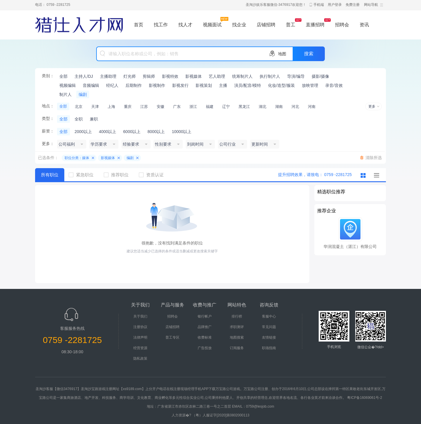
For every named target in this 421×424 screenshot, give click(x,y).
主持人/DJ (84, 76)
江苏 (144, 106)
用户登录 (335, 5)
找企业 (239, 24)
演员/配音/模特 (247, 85)
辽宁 (226, 106)
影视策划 (204, 85)
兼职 (94, 119)
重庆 (128, 106)
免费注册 (353, 5)
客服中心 (269, 316)
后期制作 (133, 85)
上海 (111, 106)
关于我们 (140, 316)
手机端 (318, 5)
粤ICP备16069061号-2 (364, 398)
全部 (63, 76)
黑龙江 (244, 106)
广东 (177, 106)
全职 (79, 119)
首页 (138, 24)
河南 (311, 106)
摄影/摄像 (320, 76)
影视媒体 (193, 76)
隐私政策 (140, 358)
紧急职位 (83, 174)
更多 (371, 106)
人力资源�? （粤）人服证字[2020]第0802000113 (210, 415)
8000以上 (156, 131)
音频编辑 (91, 85)
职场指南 (269, 348)
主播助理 (108, 76)
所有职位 (49, 174)
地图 (282, 53)
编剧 (83, 94)
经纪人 (112, 85)
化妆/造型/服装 (281, 85)
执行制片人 (270, 76)
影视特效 (170, 76)
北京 (78, 106)
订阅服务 (237, 348)
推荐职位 (118, 174)
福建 (209, 106)
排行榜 (237, 316)
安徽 (160, 106)
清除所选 (373, 157)
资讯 (364, 24)
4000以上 (107, 131)
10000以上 (181, 131)
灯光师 (129, 76)
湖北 (262, 106)
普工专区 (172, 337)
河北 (295, 106)
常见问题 (269, 327)
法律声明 (140, 337)
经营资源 (140, 348)
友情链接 (269, 337)
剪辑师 (149, 76)
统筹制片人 (242, 76)
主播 (223, 85)
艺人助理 (217, 76)
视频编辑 (67, 85)
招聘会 (342, 24)
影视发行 (180, 85)
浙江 (193, 106)
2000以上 (83, 131)
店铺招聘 (266, 24)
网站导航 (371, 5)
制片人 (65, 94)
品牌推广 (205, 327)
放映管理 (310, 85)
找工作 (161, 24)
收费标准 (205, 337)
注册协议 (140, 327)
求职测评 (237, 327)
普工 (290, 24)
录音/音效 (334, 85)
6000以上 (131, 131)
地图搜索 (237, 337)
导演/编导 (296, 76)
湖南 (279, 106)
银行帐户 (205, 316)
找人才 (185, 24)
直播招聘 (315, 24)
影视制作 (157, 85)
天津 (95, 106)
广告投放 (205, 348)
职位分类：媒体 (77, 158)
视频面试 (212, 24)
